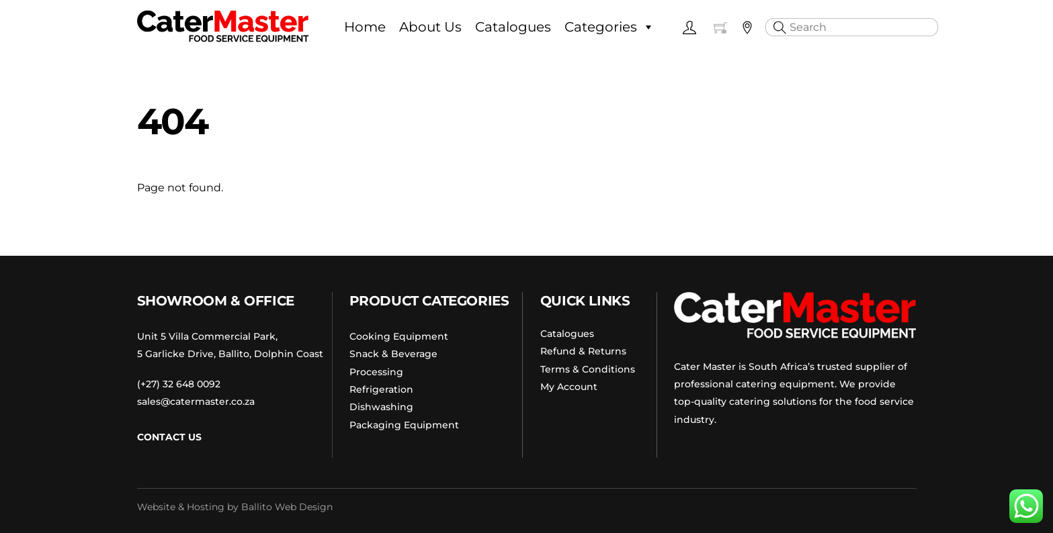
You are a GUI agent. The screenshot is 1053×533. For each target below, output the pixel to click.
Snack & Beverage (393, 354)
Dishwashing (381, 407)
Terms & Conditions (587, 369)
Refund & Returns (583, 351)
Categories (609, 26)
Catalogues (513, 27)
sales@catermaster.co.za (196, 401)
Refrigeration (381, 389)
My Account (568, 387)
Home (365, 27)
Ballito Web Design (287, 507)
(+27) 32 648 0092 (178, 384)
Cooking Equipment (398, 336)
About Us (430, 27)
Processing (377, 372)
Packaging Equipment (404, 425)
